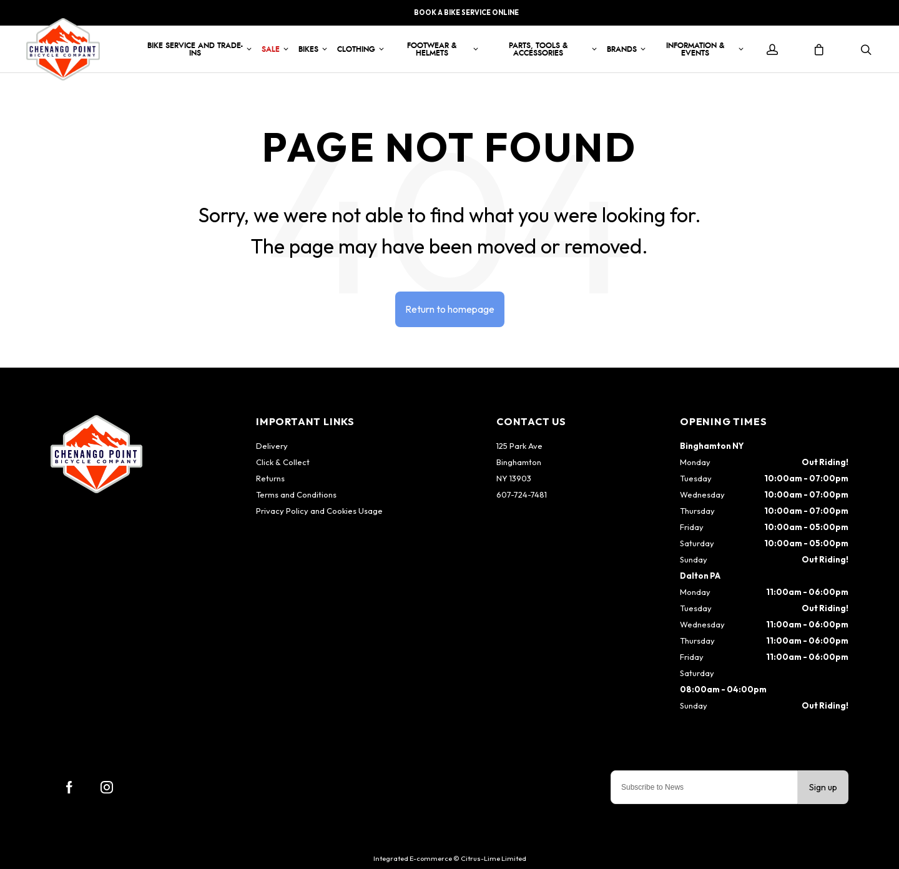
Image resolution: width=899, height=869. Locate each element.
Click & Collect (283, 462)
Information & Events (695, 49)
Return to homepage (449, 309)
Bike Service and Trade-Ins (195, 49)
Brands (622, 49)
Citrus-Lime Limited (493, 858)
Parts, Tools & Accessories (538, 49)
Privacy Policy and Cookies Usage (319, 511)
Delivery (272, 446)
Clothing (356, 49)
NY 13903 (513, 478)
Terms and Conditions (296, 494)
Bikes (308, 49)
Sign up (823, 787)
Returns (270, 478)
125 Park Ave (519, 446)
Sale (271, 49)
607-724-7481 (521, 494)
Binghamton (518, 462)
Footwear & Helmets (431, 49)
